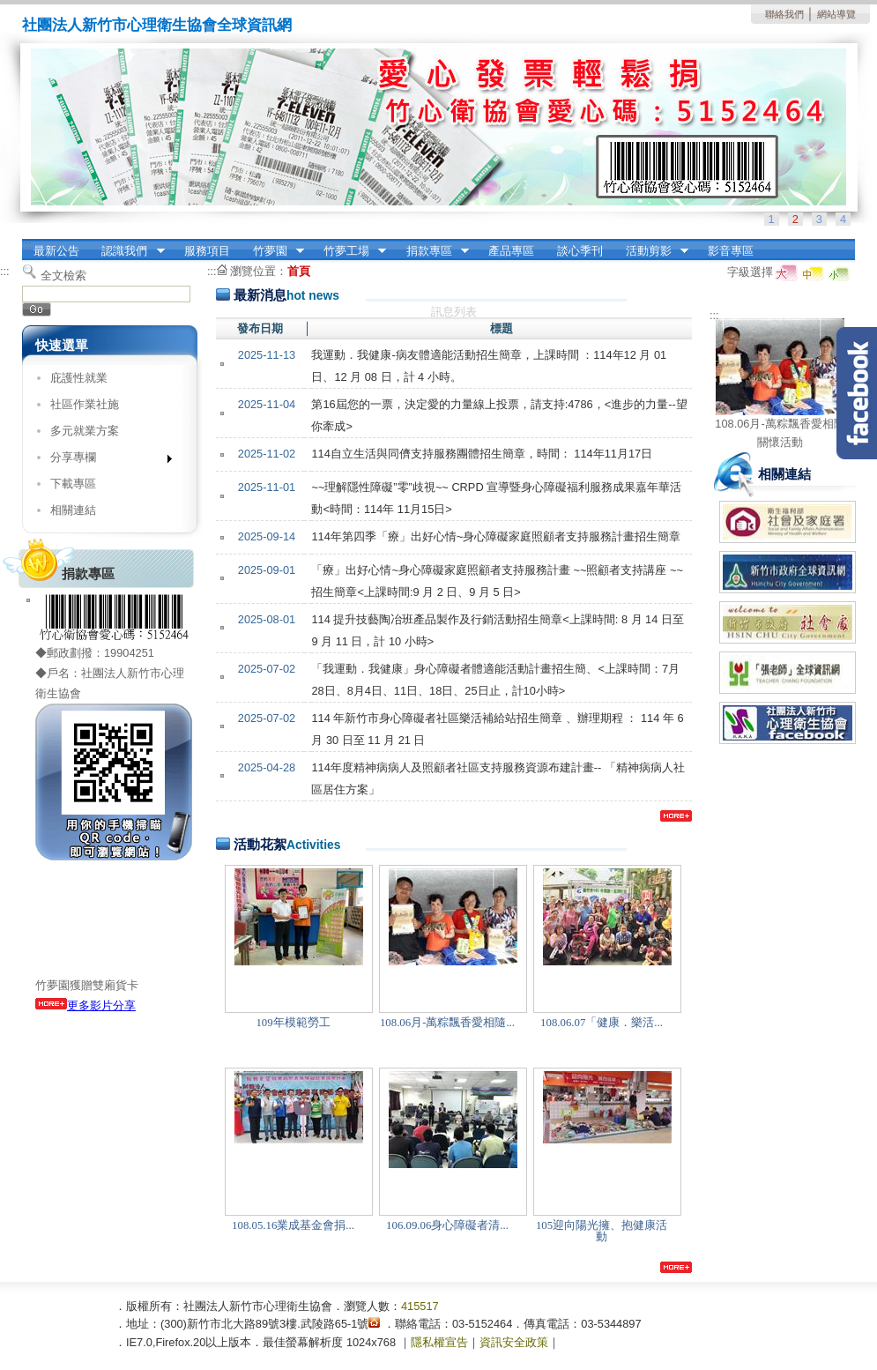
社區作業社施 (84, 404)
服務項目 (207, 250)
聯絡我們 (784, 14)
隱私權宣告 (439, 1342)
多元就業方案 (84, 430)
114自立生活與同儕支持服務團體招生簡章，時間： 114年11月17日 (481, 453)
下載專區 (73, 483)
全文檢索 (63, 275)
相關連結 (73, 510)
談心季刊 (580, 250)
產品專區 (511, 250)
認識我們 (128, 251)
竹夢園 (273, 251)
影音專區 (731, 250)
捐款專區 (432, 251)
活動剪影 (651, 251)
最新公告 (56, 250)
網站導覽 (836, 14)
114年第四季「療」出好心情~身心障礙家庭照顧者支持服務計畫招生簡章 (495, 536)
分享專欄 (105, 460)
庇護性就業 (79, 377)
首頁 (298, 271)
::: (27, 244)
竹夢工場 (349, 251)
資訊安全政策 (513, 1342)
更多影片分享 (85, 1005)
